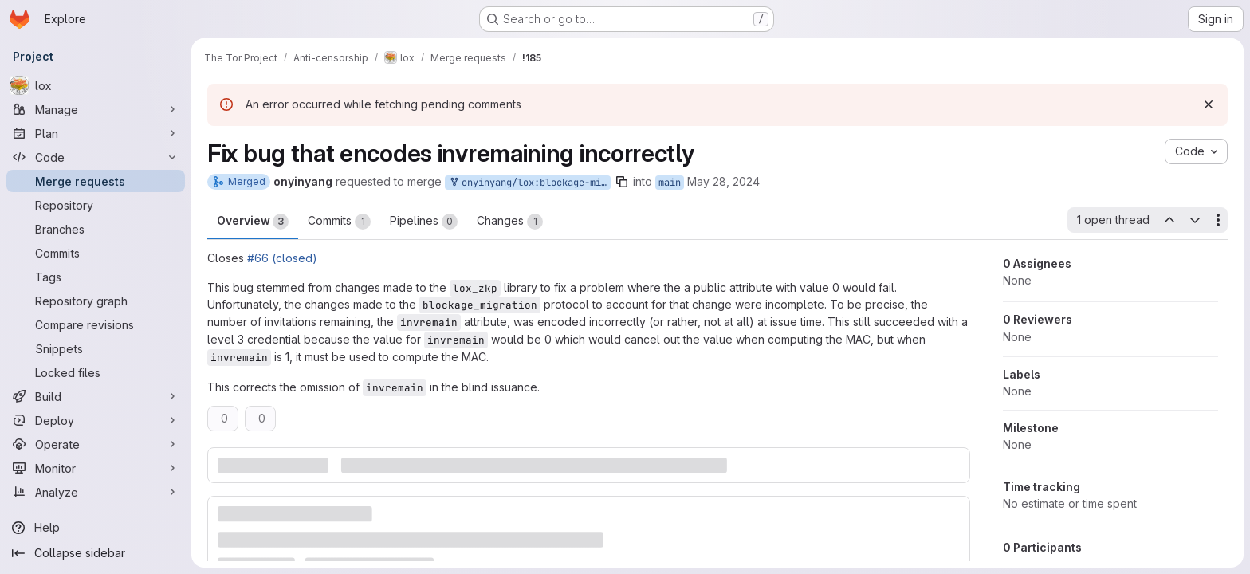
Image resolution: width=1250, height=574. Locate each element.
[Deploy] (95, 420)
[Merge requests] (95, 181)
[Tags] (95, 276)
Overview (253, 222)
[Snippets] (95, 348)
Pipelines (424, 222)
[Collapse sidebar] (95, 553)
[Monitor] (95, 468)
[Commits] (95, 253)
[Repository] (95, 205)
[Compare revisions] (95, 324)
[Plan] (95, 133)
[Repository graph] (95, 300)
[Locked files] (95, 372)
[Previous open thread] (1168, 220)
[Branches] (95, 229)
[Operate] (95, 444)
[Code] (95, 157)
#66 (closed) (282, 258)
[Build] (95, 396)
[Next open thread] (1195, 220)
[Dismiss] (1208, 104)
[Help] (95, 528)
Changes (510, 222)
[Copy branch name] (621, 181)
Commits (339, 222)
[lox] (95, 85)
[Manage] (95, 109)
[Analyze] (95, 492)
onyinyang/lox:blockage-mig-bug (529, 183)
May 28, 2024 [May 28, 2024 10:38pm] (723, 181)
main (669, 182)
